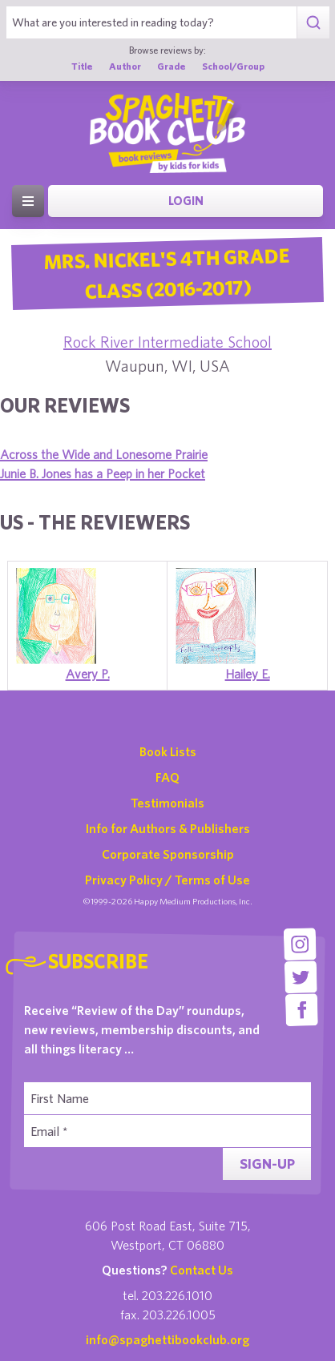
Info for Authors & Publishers (168, 828)
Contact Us (201, 1269)
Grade (171, 65)
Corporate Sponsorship (168, 854)
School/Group (233, 65)
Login (186, 200)
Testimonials (167, 802)
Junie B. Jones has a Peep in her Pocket (102, 473)
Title (82, 65)
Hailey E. (247, 673)
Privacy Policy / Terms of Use (167, 879)
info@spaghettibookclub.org (167, 1339)
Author (125, 65)
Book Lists (167, 751)
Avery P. (88, 673)
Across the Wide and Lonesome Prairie (104, 454)
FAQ (167, 777)
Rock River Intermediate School (167, 341)
